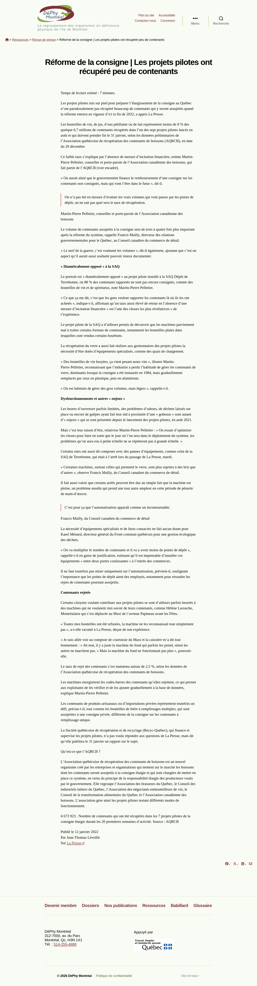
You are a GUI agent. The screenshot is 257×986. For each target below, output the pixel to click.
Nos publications (120, 905)
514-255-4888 (65, 944)
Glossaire (202, 905)
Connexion (167, 20)
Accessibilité (166, 15)
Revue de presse (44, 40)
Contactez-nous (145, 20)
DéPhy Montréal (59, 13)
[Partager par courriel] (250, 864)
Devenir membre (61, 905)
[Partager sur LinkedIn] (243, 864)
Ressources (20, 40)
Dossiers (90, 905)
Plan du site (146, 15)
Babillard (179, 905)
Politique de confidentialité (114, 976)
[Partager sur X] (235, 864)
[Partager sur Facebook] (227, 864)
